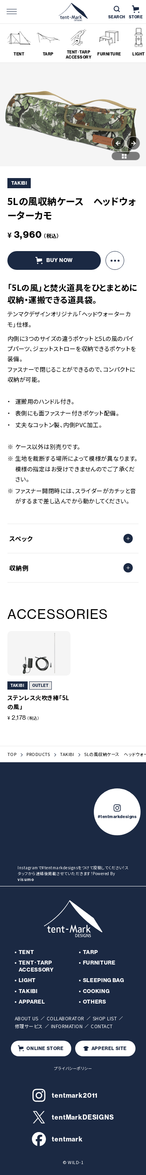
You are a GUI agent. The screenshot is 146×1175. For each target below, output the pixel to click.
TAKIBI (67, 754)
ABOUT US (27, 1018)
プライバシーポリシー (73, 1068)
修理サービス (29, 1026)
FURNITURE (99, 962)
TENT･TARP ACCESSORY (36, 966)
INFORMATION (67, 1026)
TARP (90, 952)
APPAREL (32, 1001)
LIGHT (27, 980)
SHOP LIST (105, 1018)
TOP (12, 754)
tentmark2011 (65, 1095)
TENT (26, 952)
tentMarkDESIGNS (73, 1117)
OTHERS (94, 1001)
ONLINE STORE (40, 1048)
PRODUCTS (38, 754)
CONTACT (102, 1026)
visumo (26, 879)
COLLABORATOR (65, 1018)
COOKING (96, 991)
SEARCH (116, 13)
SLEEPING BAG (103, 980)
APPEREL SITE (105, 1048)
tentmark (57, 1139)
